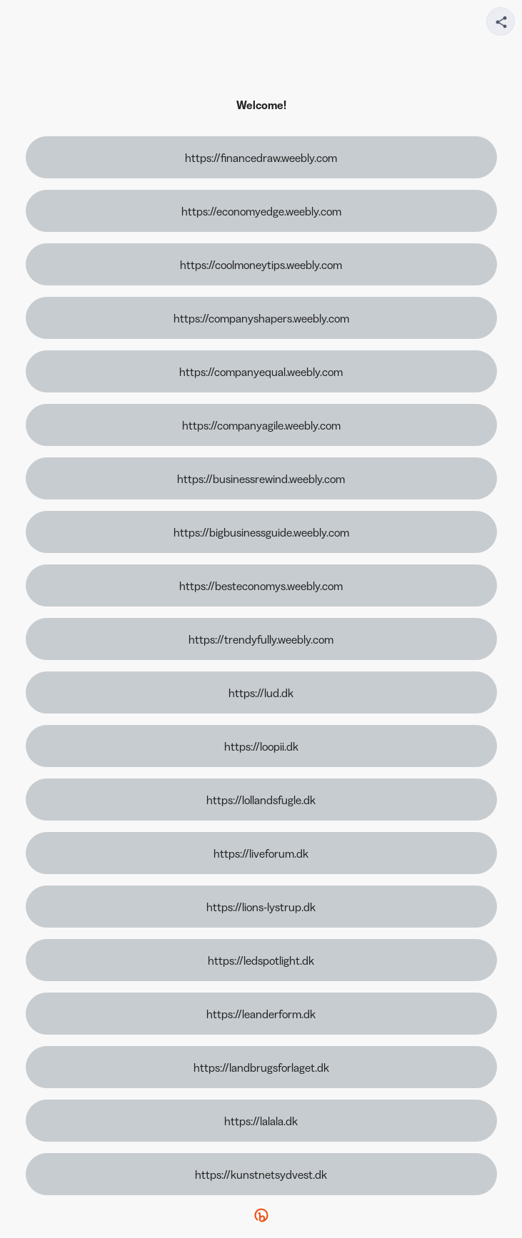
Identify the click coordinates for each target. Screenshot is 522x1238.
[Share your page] (500, 21)
